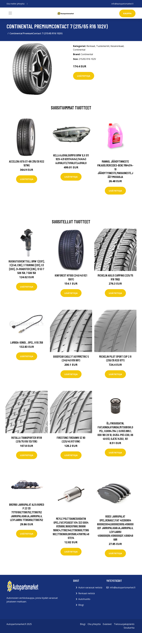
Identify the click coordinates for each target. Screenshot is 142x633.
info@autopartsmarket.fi (122, 3)
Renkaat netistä (86, 593)
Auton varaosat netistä (90, 587)
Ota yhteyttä (94, 624)
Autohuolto (84, 599)
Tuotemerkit (102, 46)
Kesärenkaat (117, 46)
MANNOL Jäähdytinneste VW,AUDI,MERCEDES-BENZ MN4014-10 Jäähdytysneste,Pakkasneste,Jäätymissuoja (115, 169)
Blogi (81, 604)
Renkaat (91, 46)
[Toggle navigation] (10, 13)
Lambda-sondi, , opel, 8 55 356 (26, 342)
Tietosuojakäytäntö (124, 624)
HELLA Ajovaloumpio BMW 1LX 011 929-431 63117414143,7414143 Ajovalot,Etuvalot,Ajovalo (71, 159)
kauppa (127, 13)
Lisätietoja (83, 75)
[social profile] (27, 3)
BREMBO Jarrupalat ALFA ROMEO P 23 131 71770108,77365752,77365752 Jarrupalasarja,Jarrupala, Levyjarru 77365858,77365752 (26, 512)
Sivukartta (129, 627)
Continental (79, 49)
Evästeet (107, 624)
